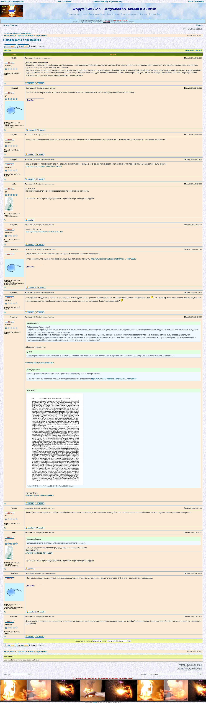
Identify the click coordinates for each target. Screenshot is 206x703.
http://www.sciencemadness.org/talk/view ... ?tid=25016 (113, 259)
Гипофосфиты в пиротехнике (22, 39)
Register (14, 25)
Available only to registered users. (39, 553)
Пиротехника (41, 36)
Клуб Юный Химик (25, 36)
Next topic (199, 50)
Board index (9, 36)
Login (6, 25)
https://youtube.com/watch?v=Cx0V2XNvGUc (44, 232)
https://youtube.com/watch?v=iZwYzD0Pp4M (43, 166)
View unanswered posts (11, 33)
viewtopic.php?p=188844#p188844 (39, 496)
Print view (7, 50)
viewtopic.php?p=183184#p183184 (39, 363)
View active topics (25, 33)
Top (5, 83)
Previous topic (190, 50)
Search (199, 25)
